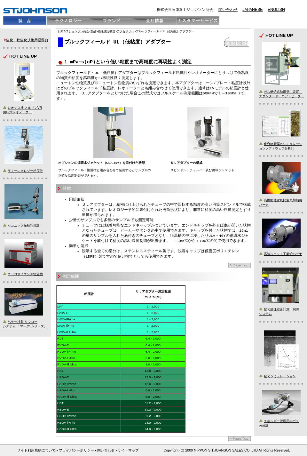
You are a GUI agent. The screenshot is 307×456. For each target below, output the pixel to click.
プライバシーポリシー (76, 450)
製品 (93, 31)
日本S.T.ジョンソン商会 (73, 31)
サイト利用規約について (36, 450)
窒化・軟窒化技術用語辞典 (27, 40)
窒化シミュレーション (280, 376)
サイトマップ (128, 450)
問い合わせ (228, 9)
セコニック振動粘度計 (24, 225)
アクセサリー (125, 31)
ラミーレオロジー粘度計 (25, 170)
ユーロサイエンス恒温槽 (25, 274)
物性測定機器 (106, 31)
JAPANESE (252, 9)
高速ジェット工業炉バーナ (283, 254)
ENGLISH (276, 9)
